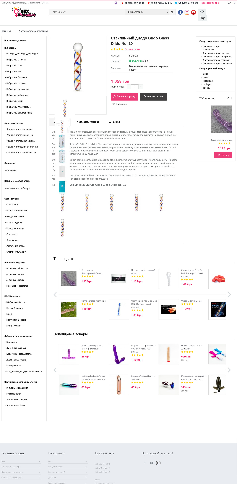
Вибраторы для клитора (17, 83)
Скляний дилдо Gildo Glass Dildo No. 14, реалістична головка (192, 267)
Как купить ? (7, 3)
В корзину (223, 149)
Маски (9, 308)
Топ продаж (63, 253)
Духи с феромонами (15, 342)
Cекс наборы (12, 198)
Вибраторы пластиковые (18, 101)
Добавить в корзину (125, 90)
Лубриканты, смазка (15, 353)
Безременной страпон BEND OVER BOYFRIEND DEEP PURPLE (143, 343)
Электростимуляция (15, 246)
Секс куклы (11, 228)
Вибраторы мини (14, 95)
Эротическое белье (15, 399)
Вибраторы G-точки (15, 53)
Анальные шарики (14, 274)
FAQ (3, 461)
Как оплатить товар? (56, 472)
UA (229, 3)
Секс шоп (6, 25)
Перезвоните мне (209, 3)
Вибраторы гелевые (15, 77)
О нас (50, 461)
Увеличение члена (14, 240)
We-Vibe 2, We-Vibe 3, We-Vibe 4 (21, 48)
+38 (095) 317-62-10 (102, 464)
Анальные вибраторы (16, 262)
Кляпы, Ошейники (14, 302)
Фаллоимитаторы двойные (19, 129)
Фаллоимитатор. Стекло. (191, 295)
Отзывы (114, 115)
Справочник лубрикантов (12, 478)
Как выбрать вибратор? (11, 467)
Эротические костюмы (16, 393)
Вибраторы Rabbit (14, 59)
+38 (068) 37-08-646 (102, 472)
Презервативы (13, 359)
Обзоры (45, 3)
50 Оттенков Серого (15, 296)
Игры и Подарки (13, 216)
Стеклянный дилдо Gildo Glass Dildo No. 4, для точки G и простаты (144, 298)
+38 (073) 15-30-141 (102, 468)
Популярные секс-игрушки (12, 472)
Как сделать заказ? (55, 467)
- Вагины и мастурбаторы (17, 182)
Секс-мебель (12, 234)
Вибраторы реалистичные (18, 107)
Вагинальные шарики (16, 204)
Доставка (18, 3)
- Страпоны (10, 164)
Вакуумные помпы (14, 210)
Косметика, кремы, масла (18, 348)
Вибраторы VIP (13, 65)
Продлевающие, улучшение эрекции (23, 365)
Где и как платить (32, 3)
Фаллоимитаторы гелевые (18, 123)
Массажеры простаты (16, 280)
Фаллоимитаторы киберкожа (20, 135)
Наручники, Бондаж (15, 314)
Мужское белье (13, 388)
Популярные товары (71, 328)
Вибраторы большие (16, 71)
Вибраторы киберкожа (16, 89)
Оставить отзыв (132, 43)
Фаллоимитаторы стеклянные (33, 25)
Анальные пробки (14, 268)
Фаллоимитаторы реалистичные (21, 141)
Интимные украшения (16, 382)
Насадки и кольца (14, 222)
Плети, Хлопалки (14, 319)
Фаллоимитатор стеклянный (93, 295)
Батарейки (11, 336)
